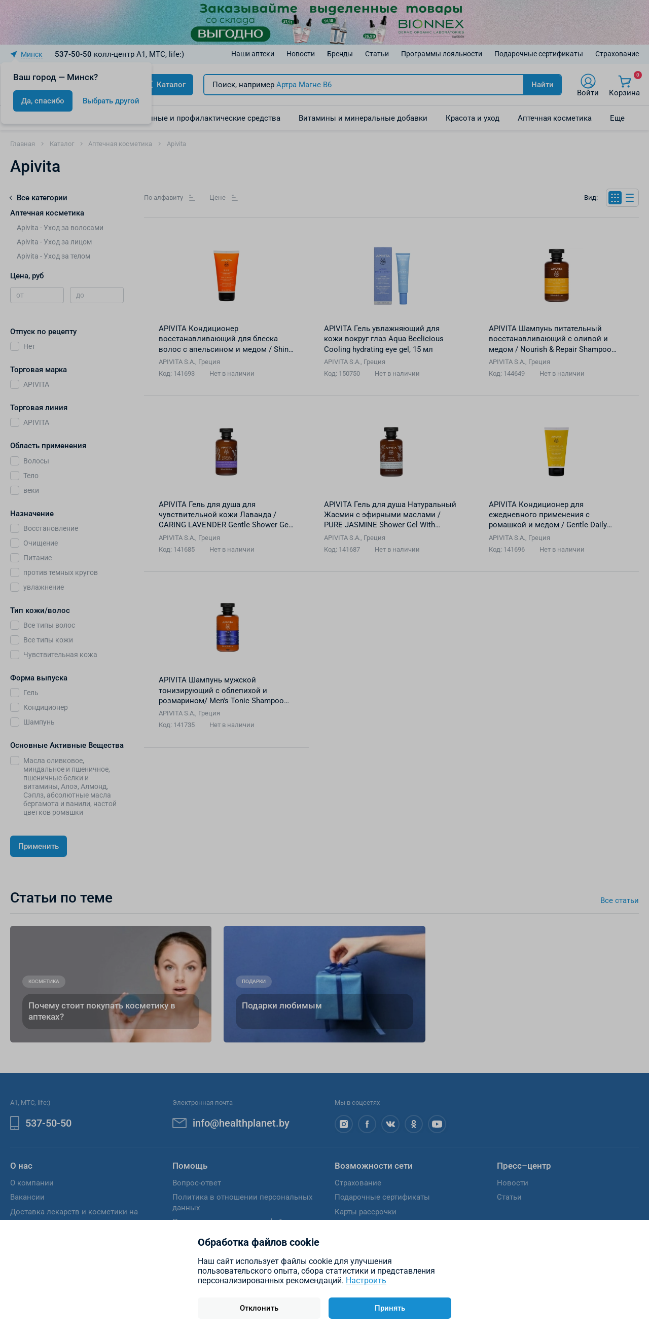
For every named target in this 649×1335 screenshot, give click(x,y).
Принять (390, 1308)
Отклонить (259, 1308)
